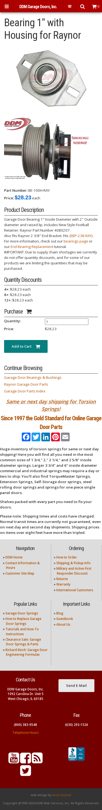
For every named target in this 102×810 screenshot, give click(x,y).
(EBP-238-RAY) (81, 235)
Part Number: (15, 190)
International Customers (74, 590)
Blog (59, 613)
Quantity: (12, 320)
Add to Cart (26, 346)
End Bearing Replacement (32, 246)
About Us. (63, 624)
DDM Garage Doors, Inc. (38, 6)
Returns (62, 579)
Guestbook (64, 619)
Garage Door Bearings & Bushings (32, 377)
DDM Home (14, 557)
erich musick (61, 795)
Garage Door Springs (21, 613)
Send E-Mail (76, 685)
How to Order (66, 557)
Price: (9, 198)
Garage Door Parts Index (24, 391)
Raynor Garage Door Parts (26, 384)
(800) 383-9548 (25, 725)
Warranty (63, 584)
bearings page (76, 241)
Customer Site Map (19, 573)
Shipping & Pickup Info (73, 563)
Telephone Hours (25, 733)
